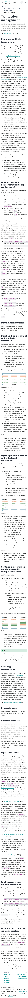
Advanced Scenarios (8, 10)
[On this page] (25, 2)
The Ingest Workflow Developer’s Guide (13, 8)
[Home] (2, 7)
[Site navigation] (2, 2)
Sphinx (11, 996)
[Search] (21, 2)
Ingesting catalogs (9, 6)
